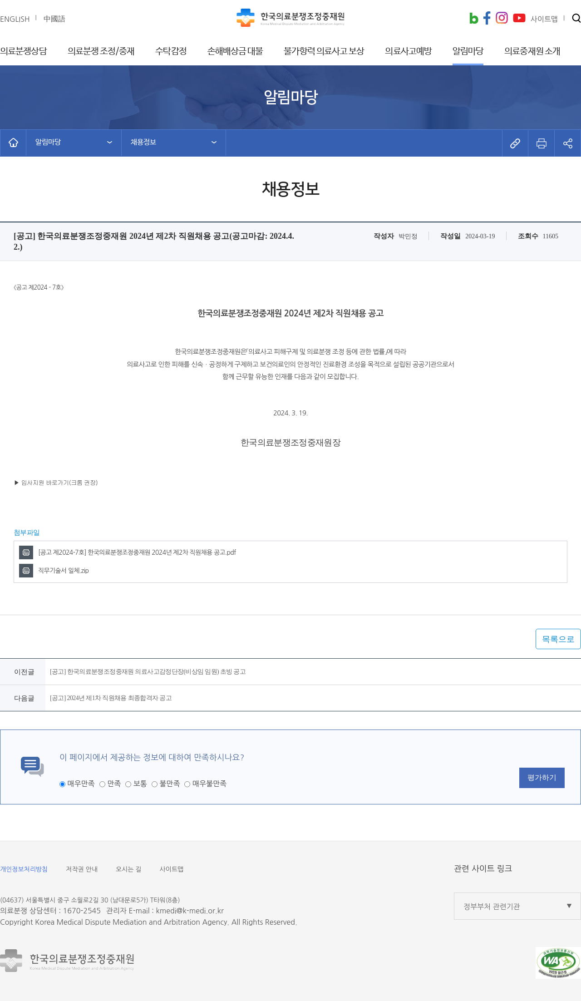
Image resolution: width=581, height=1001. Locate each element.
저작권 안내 (82, 869)
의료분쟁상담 (23, 51)
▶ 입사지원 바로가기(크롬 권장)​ (56, 482)
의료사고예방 (408, 51)
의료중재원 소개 (532, 51)
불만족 (169, 783)
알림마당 (468, 51)
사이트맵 (172, 869)
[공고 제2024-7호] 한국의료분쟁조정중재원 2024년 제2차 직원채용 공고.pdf (137, 552)
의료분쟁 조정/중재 (101, 51)
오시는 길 (129, 869)
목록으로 (558, 639)
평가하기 (541, 777)
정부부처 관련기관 (491, 906)
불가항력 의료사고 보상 (324, 51)
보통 (140, 783)
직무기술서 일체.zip (63, 570)
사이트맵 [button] (544, 19)
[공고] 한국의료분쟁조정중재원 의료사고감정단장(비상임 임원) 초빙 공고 (148, 671)
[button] (576, 19)
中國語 (54, 18)
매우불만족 (209, 783)
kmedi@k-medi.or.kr (189, 910)
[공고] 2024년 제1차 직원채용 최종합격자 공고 (111, 698)
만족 (114, 783)
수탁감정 (170, 51)
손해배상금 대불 (235, 51)
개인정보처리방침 (24, 869)
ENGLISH (15, 19)
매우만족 (80, 783)
